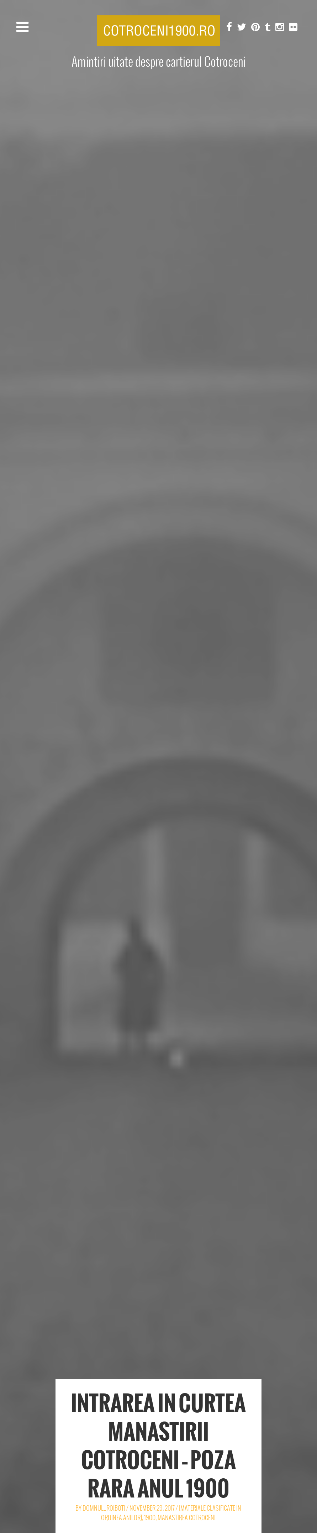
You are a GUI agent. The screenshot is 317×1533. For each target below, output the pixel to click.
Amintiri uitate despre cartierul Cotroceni (159, 61)
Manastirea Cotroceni (187, 1517)
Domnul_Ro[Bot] (104, 1508)
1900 (149, 1517)
